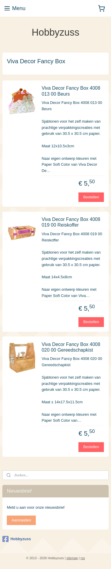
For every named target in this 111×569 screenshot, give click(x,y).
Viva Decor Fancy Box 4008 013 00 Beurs (71, 91)
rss (83, 558)
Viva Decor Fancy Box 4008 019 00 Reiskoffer (71, 222)
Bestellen (91, 197)
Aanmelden (21, 520)
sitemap (72, 558)
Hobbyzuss (16, 539)
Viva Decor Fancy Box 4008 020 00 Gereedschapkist (71, 347)
